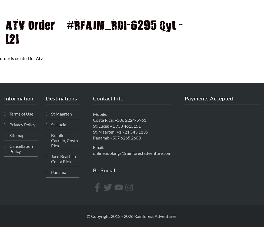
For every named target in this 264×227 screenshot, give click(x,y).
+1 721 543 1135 (132, 131)
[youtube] (119, 187)
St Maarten (61, 113)
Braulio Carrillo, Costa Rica (64, 140)
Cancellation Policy (21, 149)
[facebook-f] (98, 187)
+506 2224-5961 (130, 120)
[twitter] (108, 187)
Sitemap (17, 135)
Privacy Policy (22, 124)
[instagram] (130, 187)
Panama (58, 172)
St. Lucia (58, 124)
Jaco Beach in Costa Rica (63, 159)
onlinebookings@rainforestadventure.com (132, 153)
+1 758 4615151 (125, 125)
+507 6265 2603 (125, 137)
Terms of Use (21, 113)
